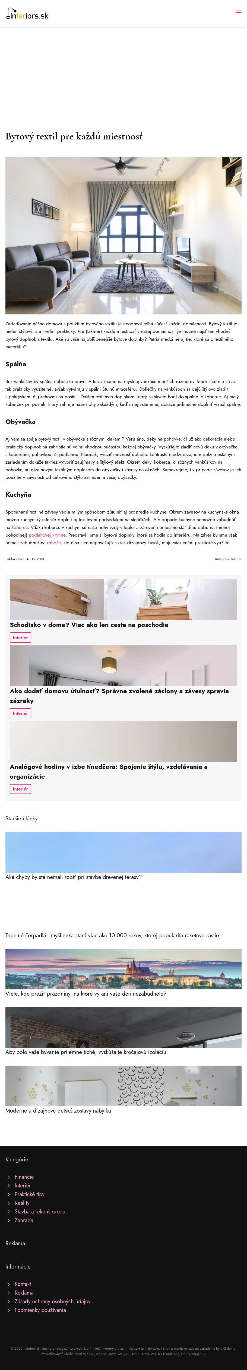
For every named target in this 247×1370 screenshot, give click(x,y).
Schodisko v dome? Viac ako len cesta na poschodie (89, 624)
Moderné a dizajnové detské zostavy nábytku (58, 1111)
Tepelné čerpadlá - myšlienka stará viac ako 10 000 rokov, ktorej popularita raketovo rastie (112, 935)
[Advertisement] (123, 67)
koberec (20, 527)
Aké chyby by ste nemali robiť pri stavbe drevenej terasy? (73, 877)
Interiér (236, 559)
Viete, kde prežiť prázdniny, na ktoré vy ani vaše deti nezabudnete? (85, 994)
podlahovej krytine (47, 535)
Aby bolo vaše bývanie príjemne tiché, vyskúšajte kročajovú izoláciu (85, 1052)
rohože (54, 542)
